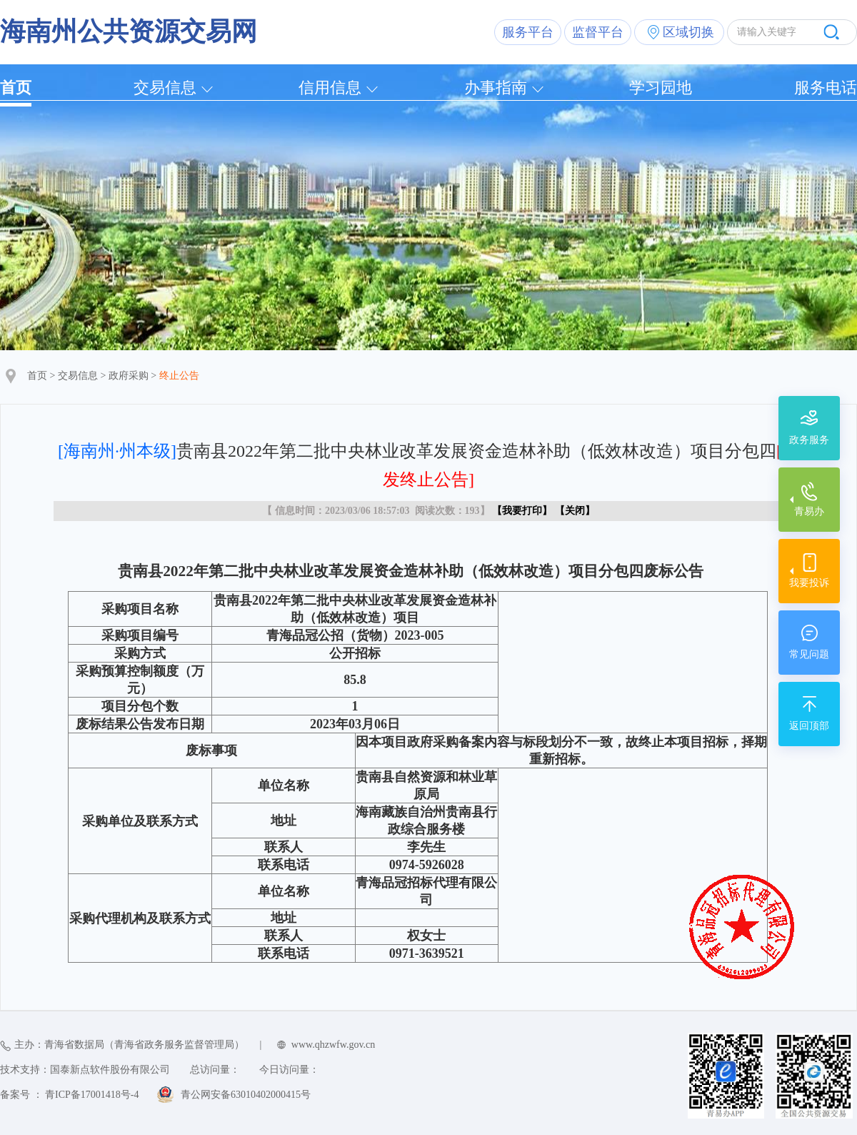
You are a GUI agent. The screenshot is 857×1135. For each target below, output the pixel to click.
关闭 (575, 510)
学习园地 (660, 87)
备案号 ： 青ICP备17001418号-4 (69, 1094)
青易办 (809, 511)
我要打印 (522, 510)
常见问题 (809, 654)
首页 (15, 87)
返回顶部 (809, 725)
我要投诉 (809, 583)
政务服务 (809, 440)
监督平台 (597, 32)
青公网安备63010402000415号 (246, 1094)
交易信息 (165, 87)
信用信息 (330, 87)
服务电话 (825, 87)
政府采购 (129, 375)
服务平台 (527, 32)
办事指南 (495, 87)
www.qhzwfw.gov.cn (333, 1044)
